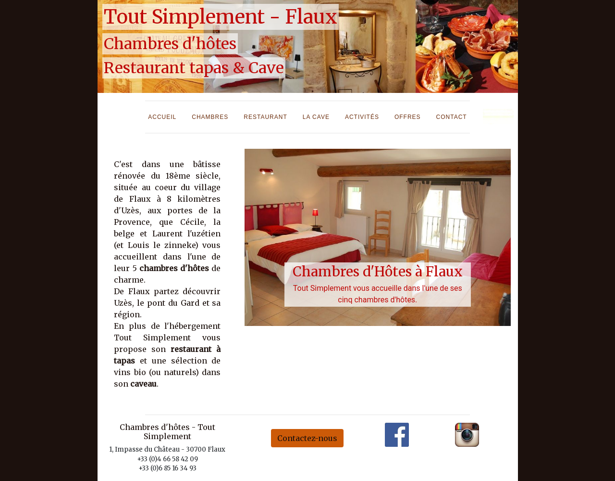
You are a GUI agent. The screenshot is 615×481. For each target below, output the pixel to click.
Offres (407, 117)
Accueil (162, 117)
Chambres (210, 117)
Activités (362, 117)
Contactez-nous (307, 438)
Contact (451, 117)
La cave (316, 117)
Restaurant (265, 117)
